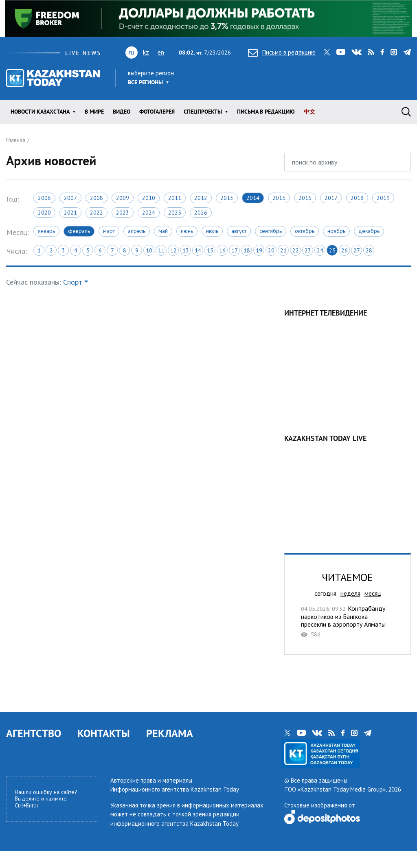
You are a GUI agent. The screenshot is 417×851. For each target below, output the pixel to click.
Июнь (187, 231)
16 (222, 250)
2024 (148, 212)
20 (271, 250)
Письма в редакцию (266, 111)
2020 (44, 212)
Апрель (136, 231)
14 (198, 250)
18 (247, 250)
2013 (226, 198)
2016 (305, 198)
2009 (122, 198)
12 (173, 250)
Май (163, 231)
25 (332, 250)
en (161, 52)
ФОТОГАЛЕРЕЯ (157, 111)
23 (308, 250)
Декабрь (369, 231)
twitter (327, 52)
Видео (121, 111)
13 (185, 250)
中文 (309, 111)
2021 (70, 212)
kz (146, 52)
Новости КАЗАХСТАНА (40, 111)
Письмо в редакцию (282, 52)
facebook (382, 52)
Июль (212, 231)
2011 (174, 198)
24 (320, 250)
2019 (383, 198)
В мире (94, 111)
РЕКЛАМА (169, 733)
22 (295, 250)
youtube (340, 52)
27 (356, 250)
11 (161, 250)
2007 (70, 198)
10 (149, 250)
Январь (46, 231)
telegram (407, 52)
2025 (174, 212)
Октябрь (304, 231)
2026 (200, 212)
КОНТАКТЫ (103, 733)
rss (371, 52)
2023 (122, 212)
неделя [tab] (350, 593)
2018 (357, 198)
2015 (278, 198)
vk (356, 52)
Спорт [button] (72, 282)
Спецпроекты (203, 111)
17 (234, 250)
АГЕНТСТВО (33, 733)
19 (259, 250)
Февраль (79, 231)
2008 (96, 198)
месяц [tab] (372, 593)
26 (344, 250)
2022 (96, 212)
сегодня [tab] (325, 593)
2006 (44, 198)
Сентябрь (270, 231)
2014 (252, 198)
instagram (394, 52)
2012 (200, 198)
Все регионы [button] (145, 82)
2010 (148, 198)
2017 (331, 198)
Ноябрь (336, 231)
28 (369, 250)
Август (238, 231)
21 (283, 250)
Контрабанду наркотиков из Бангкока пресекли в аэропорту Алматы (347, 621)
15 (210, 250)
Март (109, 231)
